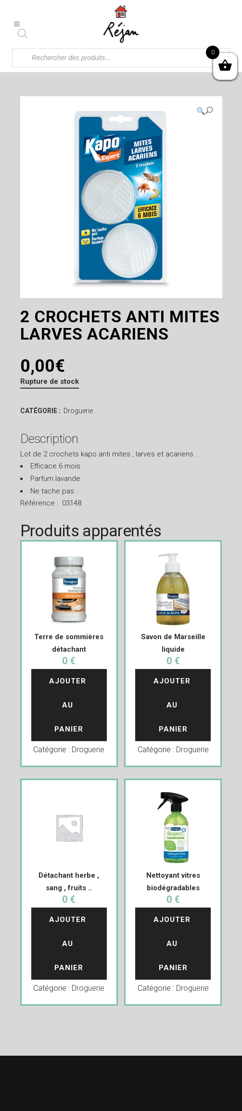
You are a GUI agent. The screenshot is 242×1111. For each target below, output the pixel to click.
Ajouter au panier (69, 705)
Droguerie (78, 411)
